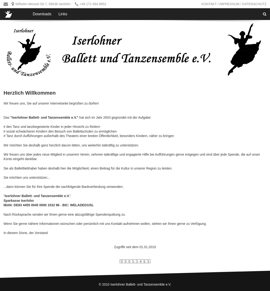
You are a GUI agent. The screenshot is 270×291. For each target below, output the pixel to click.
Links (62, 14)
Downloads (42, 14)
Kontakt (209, 4)
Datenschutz (254, 4)
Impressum (229, 4)
